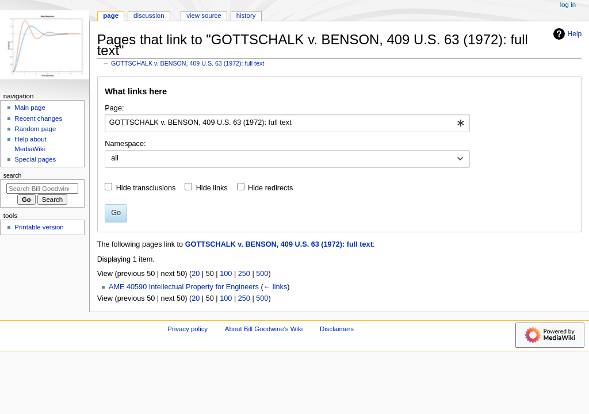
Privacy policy (187, 328)
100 (226, 274)
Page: (114, 108)
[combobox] (287, 123)
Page (110, 15)
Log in (568, 4)
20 (196, 274)
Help (566, 34)
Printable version (38, 227)
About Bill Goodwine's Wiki (264, 328)
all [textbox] (114, 158)
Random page (35, 128)
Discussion (148, 15)
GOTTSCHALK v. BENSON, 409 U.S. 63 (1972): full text (187, 63)
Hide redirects (270, 188)
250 (244, 274)
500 (262, 274)
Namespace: (125, 144)
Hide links (212, 188)
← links (275, 287)
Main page (29, 107)
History (246, 15)
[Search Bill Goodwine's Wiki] (42, 188)
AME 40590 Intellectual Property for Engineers (184, 287)
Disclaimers (337, 328)
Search (12, 175)
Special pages (35, 159)
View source (203, 15)
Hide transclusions (146, 188)
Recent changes (38, 118)
